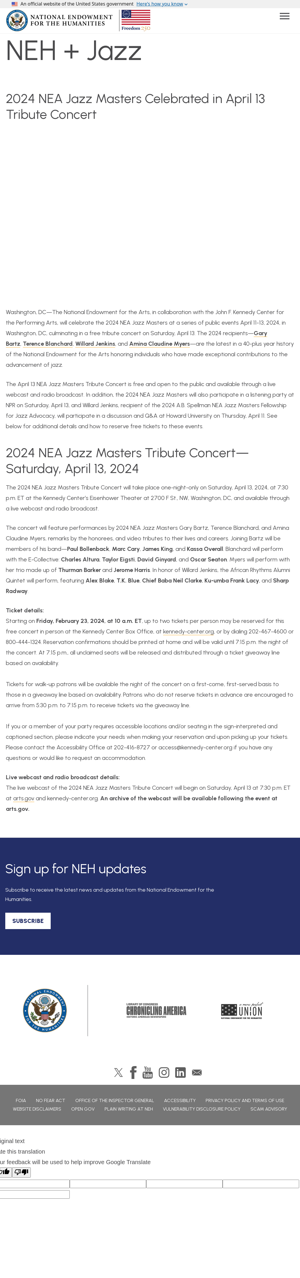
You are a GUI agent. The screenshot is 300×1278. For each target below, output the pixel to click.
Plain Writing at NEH (129, 1109)
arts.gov (23, 798)
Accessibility (180, 1100)
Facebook (133, 1072)
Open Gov (83, 1109)
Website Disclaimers (37, 1109)
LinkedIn (180, 1072)
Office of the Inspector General (114, 1100)
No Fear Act (50, 1100)
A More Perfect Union (242, 1010)
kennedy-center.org (188, 631)
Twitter (118, 1072)
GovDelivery (197, 1072)
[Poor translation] (21, 1172)
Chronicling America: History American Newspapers (156, 1010)
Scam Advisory (268, 1109)
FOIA (21, 1100)
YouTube (147, 1072)
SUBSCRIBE (28, 920)
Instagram (164, 1072)
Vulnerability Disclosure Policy (202, 1109)
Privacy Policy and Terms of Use (245, 1100)
